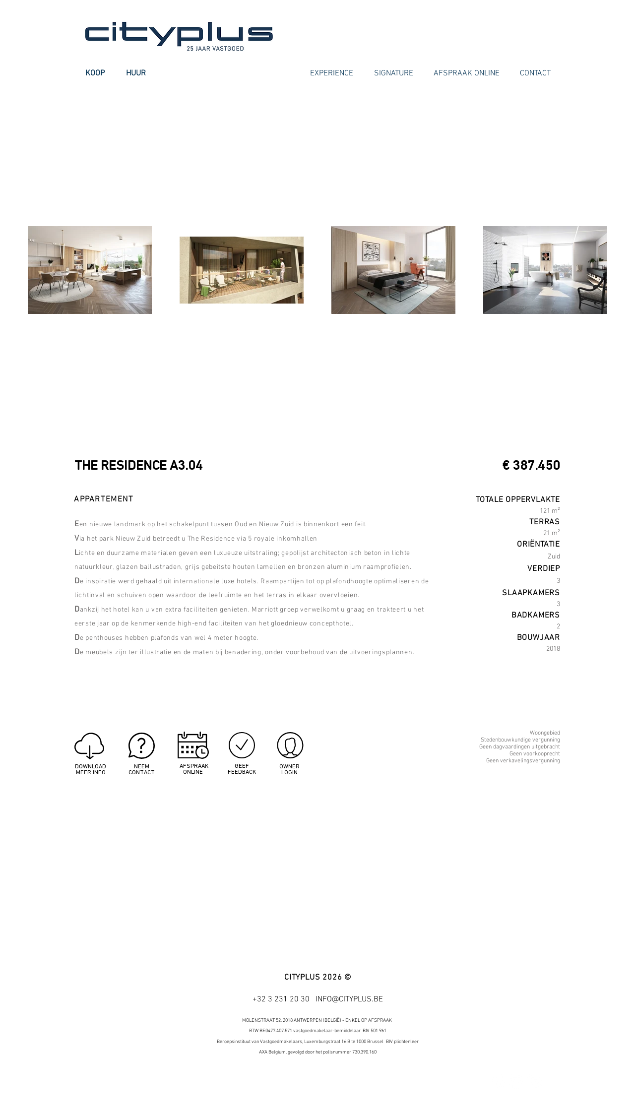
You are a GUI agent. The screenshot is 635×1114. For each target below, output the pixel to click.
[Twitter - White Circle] (516, 1081)
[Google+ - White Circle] (534, 1081)
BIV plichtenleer (402, 1042)
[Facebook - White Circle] (498, 1081)
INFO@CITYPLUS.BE (349, 999)
